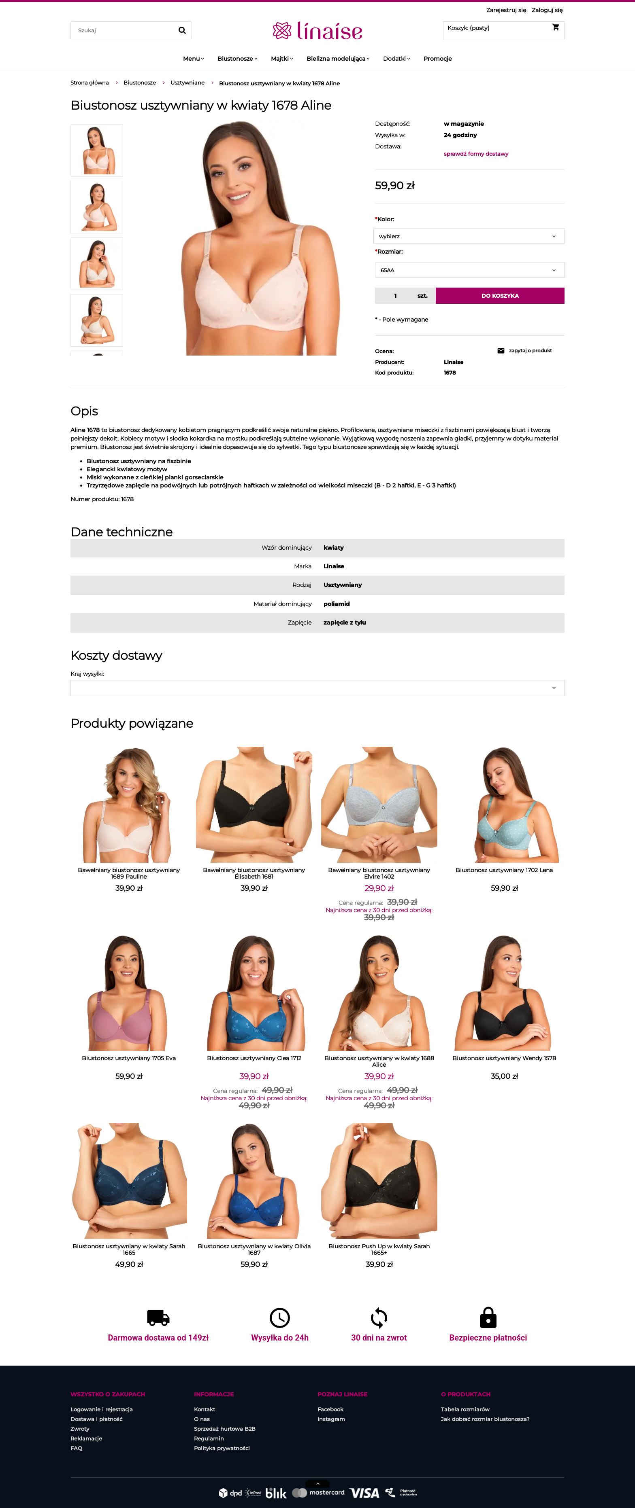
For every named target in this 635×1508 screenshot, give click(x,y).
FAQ (76, 1448)
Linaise (453, 362)
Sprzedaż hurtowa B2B (225, 1428)
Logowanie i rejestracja (101, 1409)
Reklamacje (86, 1438)
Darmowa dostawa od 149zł (158, 1338)
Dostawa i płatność (96, 1419)
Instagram (331, 1419)
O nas (202, 1419)
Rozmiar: (389, 251)
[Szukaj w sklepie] (123, 30)
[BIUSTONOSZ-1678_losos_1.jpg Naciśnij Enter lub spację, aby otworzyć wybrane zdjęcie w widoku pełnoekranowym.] (249, 238)
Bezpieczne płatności (488, 1338)
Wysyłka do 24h (280, 1338)
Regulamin (209, 1438)
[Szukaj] (182, 30)
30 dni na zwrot (379, 1338)
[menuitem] (194, 58)
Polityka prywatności (222, 1448)
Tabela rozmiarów (465, 1409)
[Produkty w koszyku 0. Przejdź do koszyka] (503, 27)
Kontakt (204, 1409)
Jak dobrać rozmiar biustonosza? (485, 1419)
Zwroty (79, 1428)
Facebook (330, 1409)
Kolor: (384, 219)
